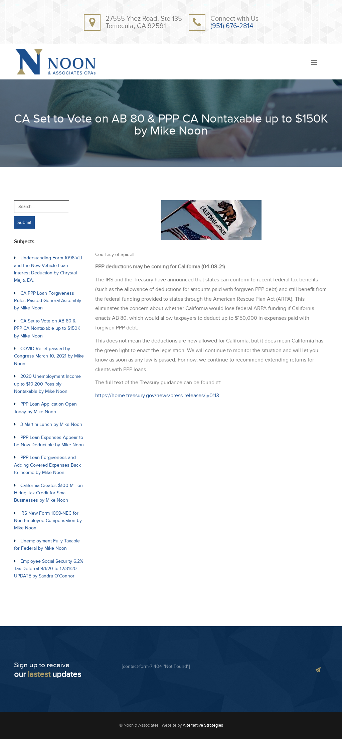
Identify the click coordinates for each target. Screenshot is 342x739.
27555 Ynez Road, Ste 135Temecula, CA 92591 (144, 22)
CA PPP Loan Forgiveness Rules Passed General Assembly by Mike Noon (47, 300)
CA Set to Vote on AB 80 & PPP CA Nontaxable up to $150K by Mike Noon (47, 328)
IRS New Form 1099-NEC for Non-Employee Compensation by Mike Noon (48, 520)
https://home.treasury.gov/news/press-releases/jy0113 (157, 395)
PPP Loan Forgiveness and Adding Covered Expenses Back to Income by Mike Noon (47, 465)
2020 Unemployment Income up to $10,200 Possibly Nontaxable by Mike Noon (47, 384)
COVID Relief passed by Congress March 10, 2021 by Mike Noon (49, 356)
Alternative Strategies (203, 725)
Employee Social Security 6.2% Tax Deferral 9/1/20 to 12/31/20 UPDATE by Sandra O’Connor (48, 568)
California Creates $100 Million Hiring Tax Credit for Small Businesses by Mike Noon (48, 493)
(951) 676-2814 (231, 26)
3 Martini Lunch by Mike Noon (51, 424)
